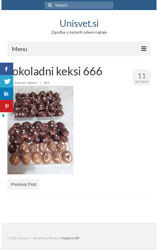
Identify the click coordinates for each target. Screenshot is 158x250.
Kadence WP (70, 238)
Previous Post (23, 184)
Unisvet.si (79, 23)
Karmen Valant (25, 83)
